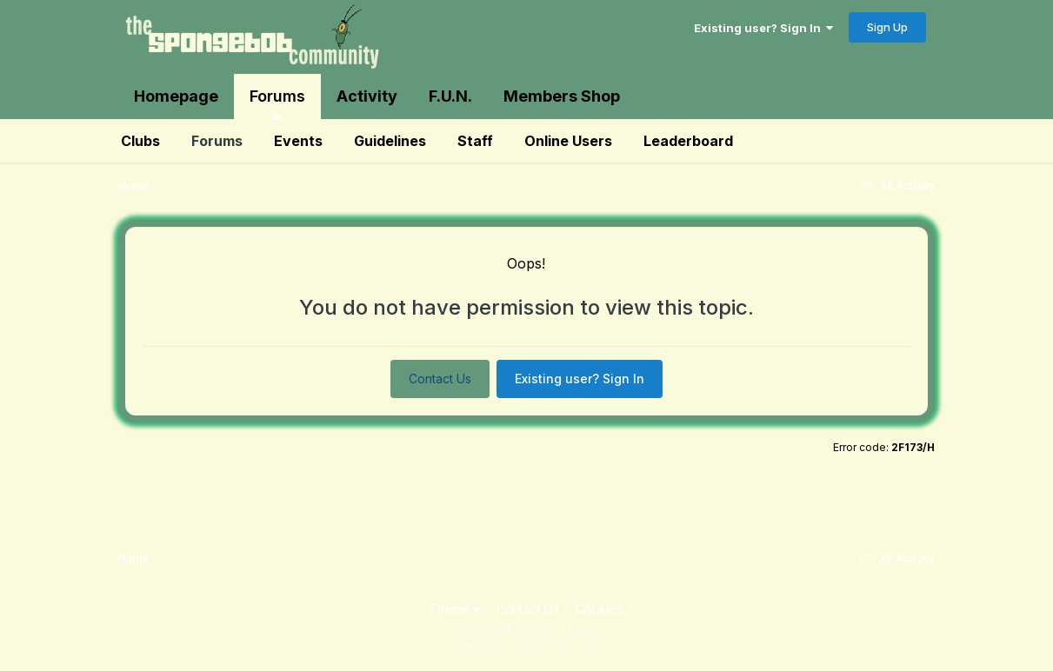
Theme (454, 608)
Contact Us (440, 378)
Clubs (140, 140)
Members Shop (561, 96)
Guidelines (390, 140)
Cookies (599, 608)
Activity (367, 96)
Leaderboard (688, 140)
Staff (475, 140)
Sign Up (887, 27)
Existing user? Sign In (763, 28)
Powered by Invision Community (526, 645)
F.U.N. (450, 96)
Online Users (568, 140)
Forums (277, 103)
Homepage (176, 96)
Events (298, 140)
